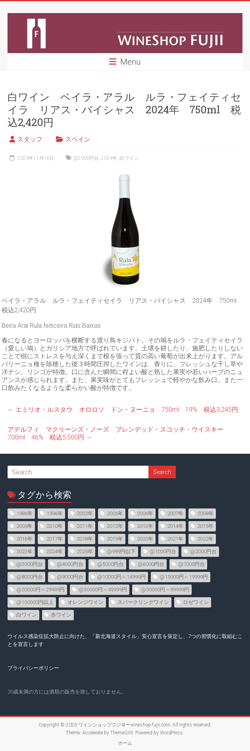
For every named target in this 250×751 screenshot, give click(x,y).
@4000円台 (70, 564)
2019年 (115, 539)
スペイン (77, 139)
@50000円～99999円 (165, 589)
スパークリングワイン (143, 602)
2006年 (145, 513)
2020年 (145, 539)
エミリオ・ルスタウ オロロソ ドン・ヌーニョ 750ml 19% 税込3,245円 (123, 409)
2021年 (175, 539)
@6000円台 (151, 564)
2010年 (54, 526)
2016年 (24, 539)
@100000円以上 (35, 602)
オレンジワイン (85, 602)
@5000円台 (110, 564)
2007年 (175, 513)
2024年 (109, 158)
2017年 (54, 539)
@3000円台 (29, 564)
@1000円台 (163, 551)
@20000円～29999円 (40, 589)
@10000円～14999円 (121, 577)
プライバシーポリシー (33, 668)
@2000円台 (86, 158)
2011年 (85, 526)
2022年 (205, 539)
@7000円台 (191, 564)
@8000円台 (29, 577)
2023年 (24, 551)
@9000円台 (70, 577)
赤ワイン (61, 615)
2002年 (85, 513)
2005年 (115, 513)
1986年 (24, 513)
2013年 (145, 526)
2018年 (85, 539)
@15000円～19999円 (184, 577)
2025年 (85, 551)
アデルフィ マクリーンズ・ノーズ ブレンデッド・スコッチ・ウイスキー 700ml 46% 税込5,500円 (119, 433)
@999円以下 (121, 551)
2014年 (175, 526)
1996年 (54, 513)
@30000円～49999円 (103, 589)
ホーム (125, 743)
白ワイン (128, 158)
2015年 (205, 526)
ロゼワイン (196, 602)
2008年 (205, 513)
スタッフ (29, 139)
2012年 (115, 526)
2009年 (24, 526)
